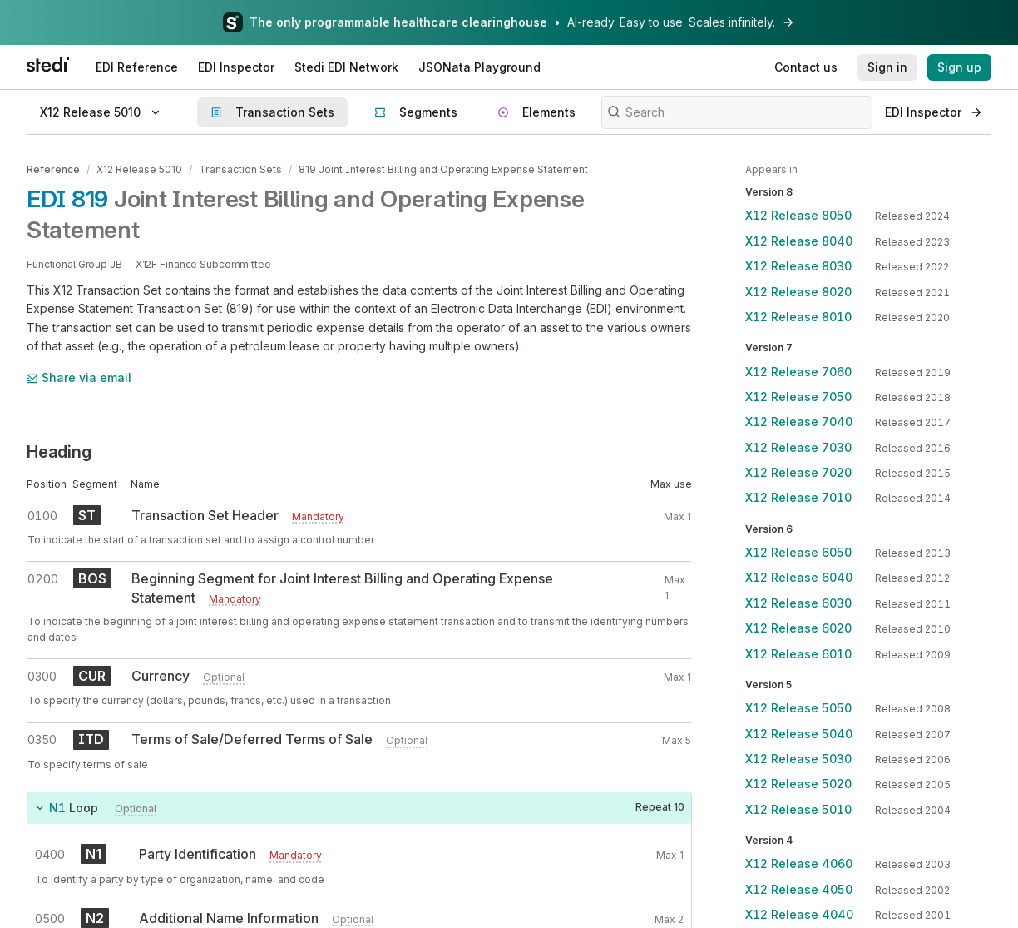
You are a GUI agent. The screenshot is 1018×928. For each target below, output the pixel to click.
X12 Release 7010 (798, 497)
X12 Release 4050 (798, 889)
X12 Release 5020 (798, 784)
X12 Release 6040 (798, 577)
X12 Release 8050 (798, 215)
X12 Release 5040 (798, 734)
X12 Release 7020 (798, 472)
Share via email (79, 377)
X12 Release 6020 (798, 628)
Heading (59, 452)
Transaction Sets (240, 169)
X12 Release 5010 (139, 169)
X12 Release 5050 (798, 708)
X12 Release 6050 (798, 552)
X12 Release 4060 (798, 863)
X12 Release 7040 (798, 421)
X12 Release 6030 (798, 603)
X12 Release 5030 (798, 759)
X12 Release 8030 (798, 266)
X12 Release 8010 (798, 317)
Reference (53, 169)
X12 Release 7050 (798, 397)
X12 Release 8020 (798, 292)
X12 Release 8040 (798, 241)
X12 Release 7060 (798, 372)
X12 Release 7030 (798, 447)
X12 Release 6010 (798, 654)
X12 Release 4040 (799, 914)
